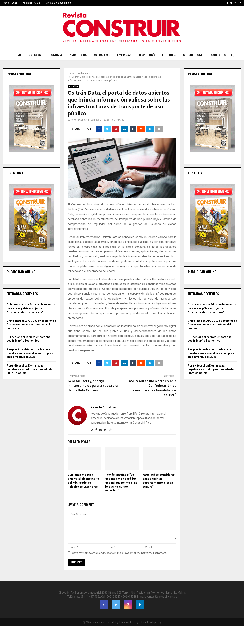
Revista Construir (80, 119)
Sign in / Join (31, 3)
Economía (55, 54)
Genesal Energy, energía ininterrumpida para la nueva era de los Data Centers (93, 385)
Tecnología (146, 54)
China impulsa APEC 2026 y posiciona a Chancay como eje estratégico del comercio (31, 324)
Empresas (124, 54)
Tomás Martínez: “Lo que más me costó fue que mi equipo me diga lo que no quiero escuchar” (121, 482)
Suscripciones (193, 54)
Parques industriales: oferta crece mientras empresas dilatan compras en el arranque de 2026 (30, 353)
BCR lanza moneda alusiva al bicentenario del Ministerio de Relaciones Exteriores (83, 480)
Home (18, 54)
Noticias (34, 54)
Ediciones (169, 54)
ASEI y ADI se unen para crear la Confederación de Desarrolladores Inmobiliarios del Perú (152, 388)
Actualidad (101, 54)
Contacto (218, 54)
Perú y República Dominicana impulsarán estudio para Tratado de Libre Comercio (29, 369)
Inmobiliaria (78, 54)
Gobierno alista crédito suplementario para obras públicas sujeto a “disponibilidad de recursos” (31, 308)
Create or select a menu (58, 3)
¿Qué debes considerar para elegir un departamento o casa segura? (158, 480)
